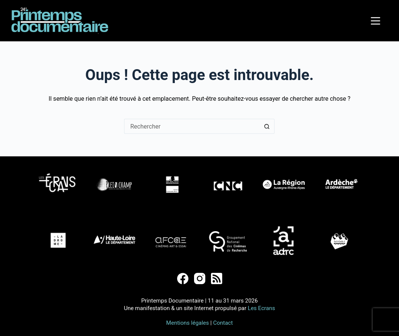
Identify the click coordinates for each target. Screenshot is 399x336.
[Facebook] (182, 278)
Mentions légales (187, 322)
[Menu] (375, 21)
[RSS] (216, 278)
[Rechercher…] (191, 126)
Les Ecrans (261, 308)
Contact (223, 322)
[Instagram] (199, 278)
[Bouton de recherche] (267, 126)
